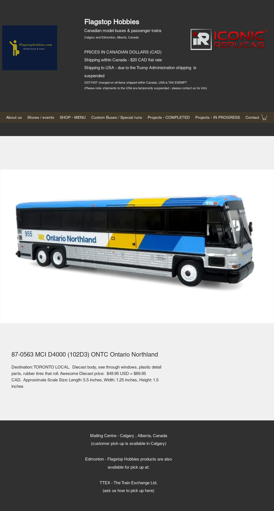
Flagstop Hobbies (111, 22)
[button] (264, 117)
